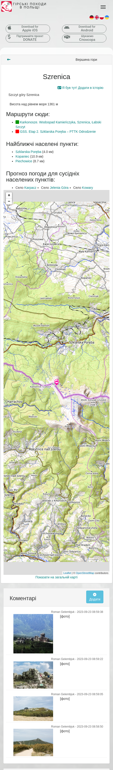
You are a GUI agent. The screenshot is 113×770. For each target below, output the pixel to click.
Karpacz (30, 188)
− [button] (9, 201)
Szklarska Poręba (28, 152)
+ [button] (9, 195)
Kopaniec (22, 156)
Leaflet (67, 573)
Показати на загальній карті (56, 577)
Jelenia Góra (59, 188)
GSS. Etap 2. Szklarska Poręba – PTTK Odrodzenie (56, 131)
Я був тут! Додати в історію (80, 88)
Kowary (87, 188)
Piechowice (24, 161)
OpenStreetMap (85, 573)
